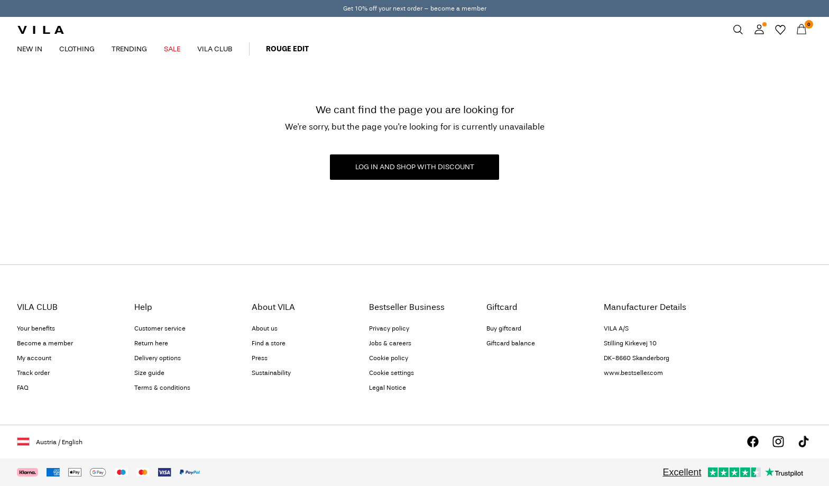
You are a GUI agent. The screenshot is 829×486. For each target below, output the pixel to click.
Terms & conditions (162, 387)
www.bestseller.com (633, 373)
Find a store (268, 343)
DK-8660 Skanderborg (636, 358)
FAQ (23, 387)
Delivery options (157, 358)
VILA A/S (616, 328)
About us (265, 328)
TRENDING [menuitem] (129, 48)
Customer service (160, 328)
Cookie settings (391, 373)
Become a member (45, 343)
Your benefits (36, 328)
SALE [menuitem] (172, 48)
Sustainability (271, 373)
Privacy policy (389, 328)
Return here (151, 343)
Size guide (149, 373)
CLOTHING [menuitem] (77, 48)
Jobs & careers (390, 343)
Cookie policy (388, 358)
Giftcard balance (510, 343)
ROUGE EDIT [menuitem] (287, 48)
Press (260, 358)
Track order (33, 373)
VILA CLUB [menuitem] (214, 48)
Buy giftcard (503, 328)
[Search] (738, 29)
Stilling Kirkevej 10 (630, 343)
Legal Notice (387, 387)
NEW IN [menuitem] (29, 48)
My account (34, 358)
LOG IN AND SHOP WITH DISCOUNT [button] (414, 166)
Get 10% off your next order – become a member (414, 8)
